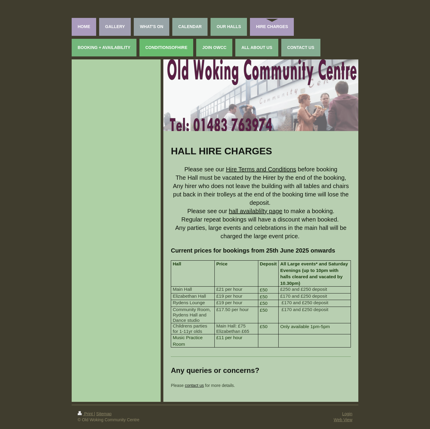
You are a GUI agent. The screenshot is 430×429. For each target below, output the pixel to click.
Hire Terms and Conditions (261, 169)
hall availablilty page (255, 211)
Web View (343, 419)
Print (86, 413)
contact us (194, 385)
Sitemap (103, 413)
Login (347, 413)
